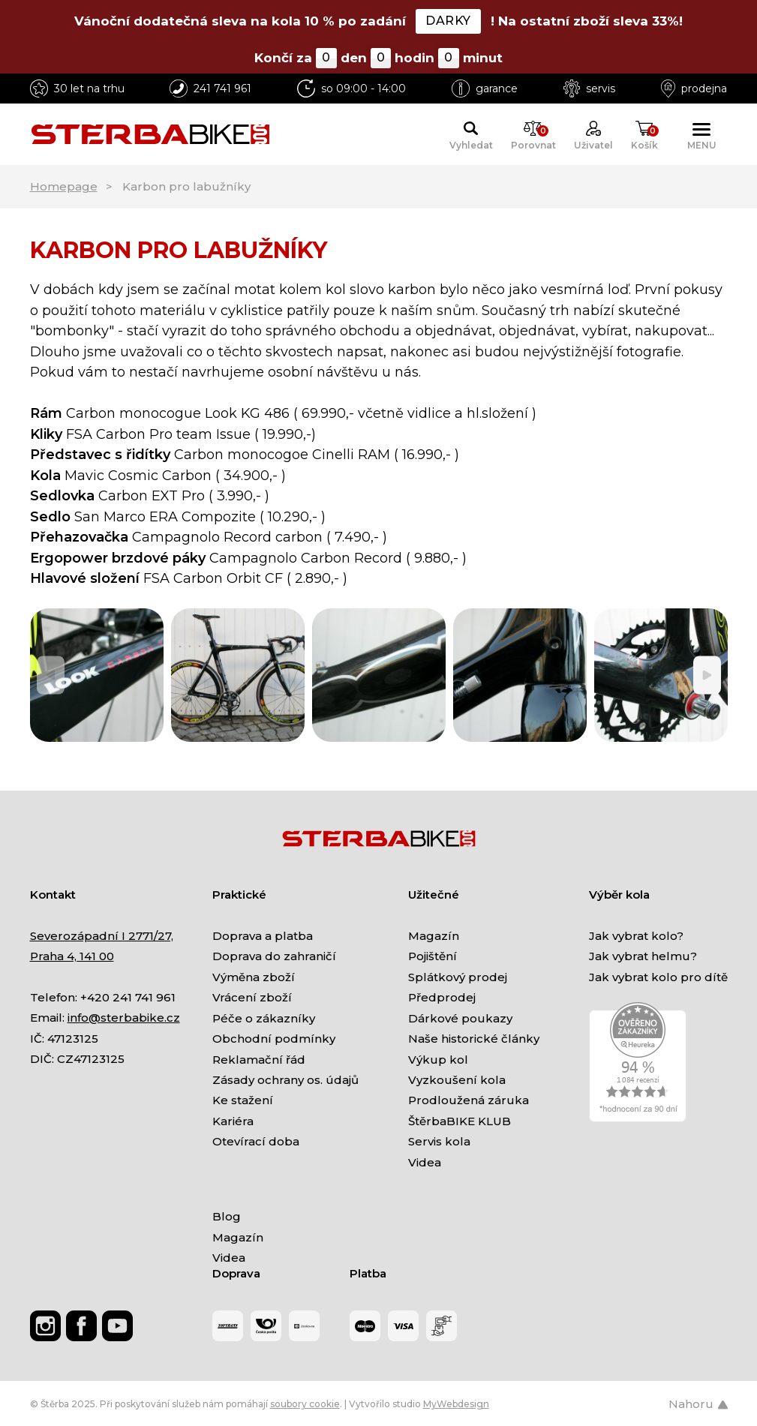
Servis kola (439, 1141)
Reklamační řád (258, 1059)
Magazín (433, 936)
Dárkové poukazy (460, 1018)
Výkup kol (438, 1059)
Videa (424, 1162)
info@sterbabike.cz (124, 1017)
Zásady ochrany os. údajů (285, 1080)
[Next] (707, 675)
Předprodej (442, 997)
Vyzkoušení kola (457, 1080)
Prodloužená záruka (468, 1100)
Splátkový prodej (457, 977)
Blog (226, 1216)
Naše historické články (473, 1038)
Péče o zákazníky (263, 1018)
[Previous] (51, 675)
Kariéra (233, 1121)
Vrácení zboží (252, 997)
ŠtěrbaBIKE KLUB (459, 1121)
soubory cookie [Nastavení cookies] (305, 1403)
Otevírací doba (255, 1141)
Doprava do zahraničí (274, 956)
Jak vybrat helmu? (643, 956)
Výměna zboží (253, 977)
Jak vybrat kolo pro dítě (658, 977)
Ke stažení (242, 1100)
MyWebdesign (456, 1403)
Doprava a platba (262, 936)
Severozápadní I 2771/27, (101, 936)
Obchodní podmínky (273, 1038)
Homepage (64, 186)
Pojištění (432, 956)
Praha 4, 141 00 (72, 956)
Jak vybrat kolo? (636, 936)
